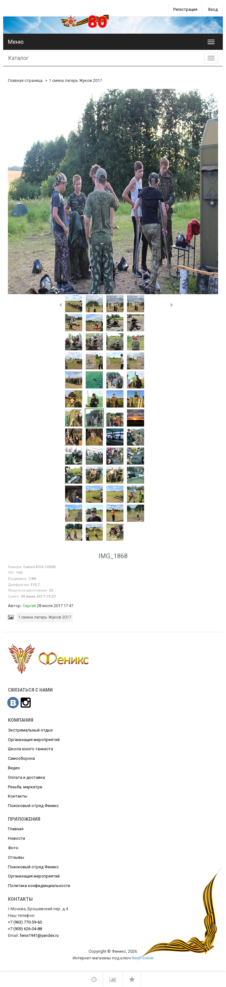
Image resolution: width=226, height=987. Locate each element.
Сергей (29, 605)
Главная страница (25, 80)
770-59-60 (25, 922)
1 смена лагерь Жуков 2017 (75, 80)
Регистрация (185, 9)
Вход (213, 9)
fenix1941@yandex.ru (39, 935)
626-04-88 (25, 928)
